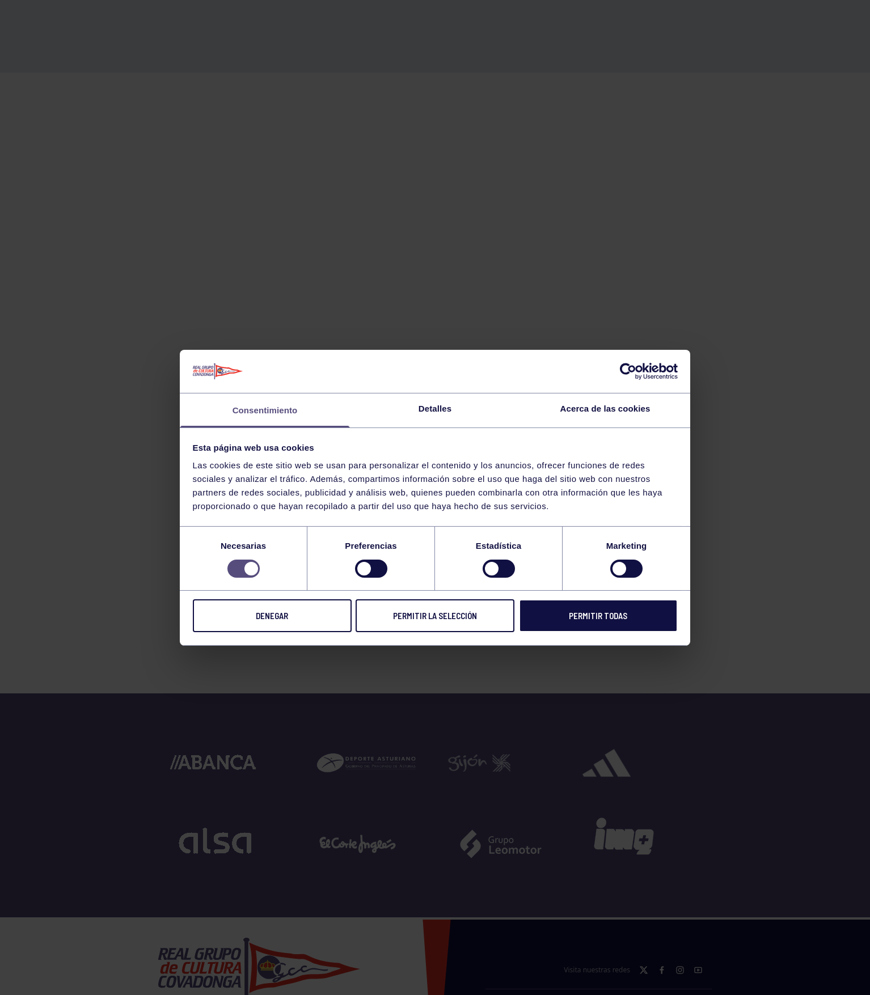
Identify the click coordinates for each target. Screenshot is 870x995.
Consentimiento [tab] (265, 410)
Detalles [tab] (435, 408)
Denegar (272, 616)
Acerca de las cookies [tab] (605, 408)
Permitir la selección (435, 616)
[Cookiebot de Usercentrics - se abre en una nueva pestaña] (628, 371)
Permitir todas (598, 616)
